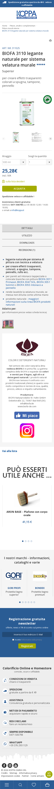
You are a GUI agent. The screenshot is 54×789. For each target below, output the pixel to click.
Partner (25, 775)
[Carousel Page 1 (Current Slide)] (22, 541)
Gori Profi (14, 588)
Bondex (40, 588)
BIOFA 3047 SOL (26, 282)
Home (4, 26)
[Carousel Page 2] (25, 541)
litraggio (6, 156)
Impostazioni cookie (10, 775)
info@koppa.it (17, 210)
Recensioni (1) (27, 250)
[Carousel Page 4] (31, 541)
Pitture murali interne (10, 28)
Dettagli (27, 228)
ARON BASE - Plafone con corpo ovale (27, 513)
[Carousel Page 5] (31, 602)
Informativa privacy (28, 773)
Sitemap (13, 773)
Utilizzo (27, 235)
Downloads (27, 242)
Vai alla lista (9, 451)
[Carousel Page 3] (28, 541)
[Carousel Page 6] (34, 602)
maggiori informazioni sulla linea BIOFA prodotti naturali (28, 301)
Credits (4, 773)
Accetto (28, 639)
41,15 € (27, 522)
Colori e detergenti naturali (27, 360)
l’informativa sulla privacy (31, 639)
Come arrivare (37, 775)
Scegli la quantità (37, 156)
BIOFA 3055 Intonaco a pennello (24, 286)
